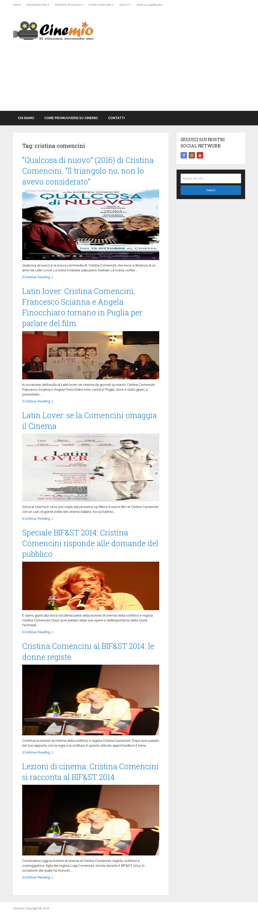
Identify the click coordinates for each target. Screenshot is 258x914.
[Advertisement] (129, 80)
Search (210, 190)
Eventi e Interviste (100, 4)
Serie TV (125, 4)
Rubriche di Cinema (68, 4)
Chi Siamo (26, 118)
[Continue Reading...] (37, 277)
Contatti (116, 118)
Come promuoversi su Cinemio (71, 118)
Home (17, 4)
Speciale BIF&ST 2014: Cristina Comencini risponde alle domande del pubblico (90, 543)
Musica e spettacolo (149, 4)
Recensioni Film (37, 4)
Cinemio (18, 908)
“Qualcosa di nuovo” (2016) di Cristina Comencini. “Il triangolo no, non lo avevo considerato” (88, 170)
